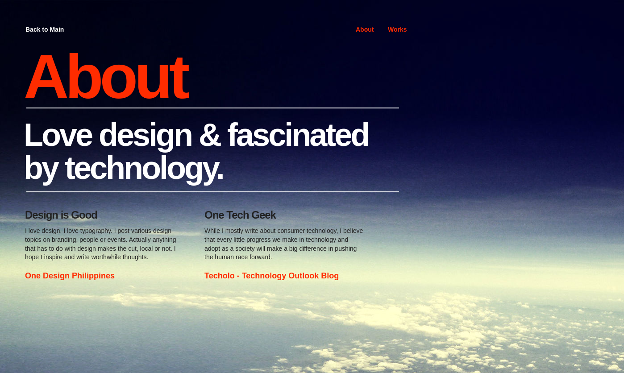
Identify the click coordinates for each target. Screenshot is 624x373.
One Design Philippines (70, 275)
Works (397, 29)
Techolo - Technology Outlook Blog (271, 275)
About (365, 29)
